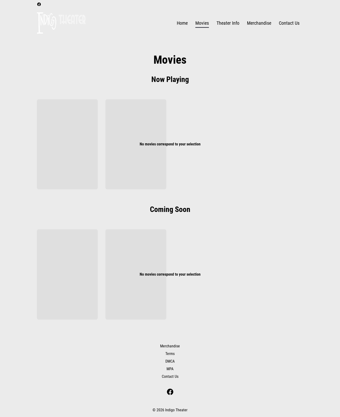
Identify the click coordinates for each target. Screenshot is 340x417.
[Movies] (202, 23)
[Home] (182, 23)
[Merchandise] (259, 23)
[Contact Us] (289, 23)
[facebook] (39, 4)
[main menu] (238, 23)
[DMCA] (170, 361)
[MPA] (170, 369)
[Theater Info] (228, 23)
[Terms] (170, 354)
